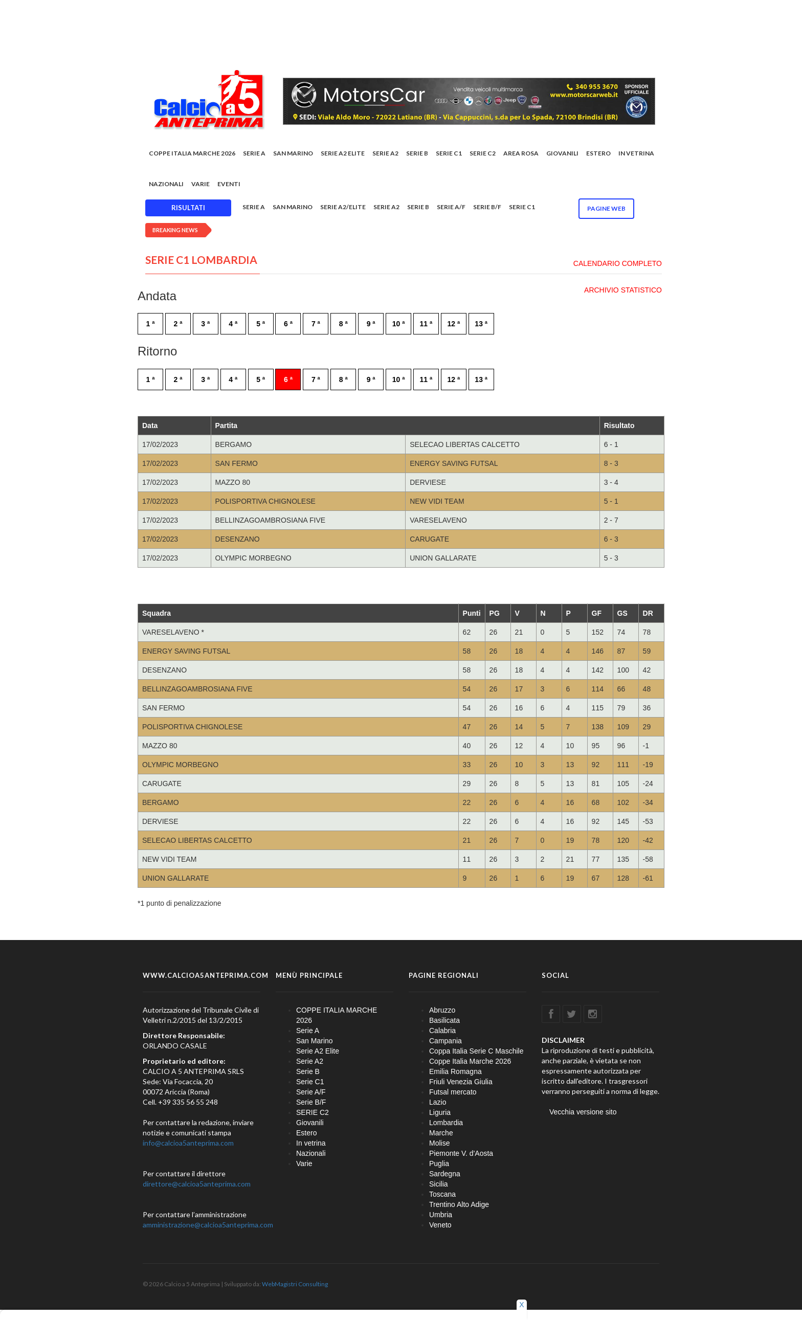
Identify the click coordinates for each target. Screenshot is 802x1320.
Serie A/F (451, 207)
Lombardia (446, 1122)
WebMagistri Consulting (295, 1284)
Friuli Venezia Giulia (461, 1082)
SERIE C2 (483, 153)
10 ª (398, 324)
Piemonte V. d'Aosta (461, 1153)
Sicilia (438, 1184)
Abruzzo (442, 1010)
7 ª (315, 324)
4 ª (233, 324)
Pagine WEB (606, 208)
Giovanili (562, 153)
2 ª (177, 324)
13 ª (481, 324)
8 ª (343, 324)
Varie (200, 184)
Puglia (439, 1163)
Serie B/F (487, 207)
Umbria (440, 1215)
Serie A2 (385, 153)
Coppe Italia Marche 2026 (470, 1061)
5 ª (260, 324)
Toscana (442, 1194)
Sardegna (444, 1174)
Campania (445, 1041)
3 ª (205, 324)
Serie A (254, 153)
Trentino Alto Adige (459, 1204)
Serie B (417, 153)
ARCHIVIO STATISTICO (623, 290)
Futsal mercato (453, 1092)
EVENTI (228, 184)
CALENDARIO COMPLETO (617, 263)
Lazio (437, 1102)
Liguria (440, 1112)
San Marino (293, 153)
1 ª (150, 324)
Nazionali (166, 184)
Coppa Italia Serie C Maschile (476, 1051)
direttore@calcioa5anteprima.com (197, 1183)
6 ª (288, 324)
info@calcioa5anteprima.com (188, 1142)
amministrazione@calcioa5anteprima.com (208, 1224)
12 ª (453, 324)
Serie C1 (449, 153)
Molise (439, 1143)
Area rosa (521, 153)
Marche (441, 1133)
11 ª (426, 324)
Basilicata (444, 1020)
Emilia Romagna (455, 1071)
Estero (598, 153)
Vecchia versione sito (583, 1112)
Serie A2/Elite (343, 207)
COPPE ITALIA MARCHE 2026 (192, 153)
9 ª (371, 324)
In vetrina (636, 153)
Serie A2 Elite (343, 153)
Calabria (442, 1030)
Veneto (440, 1225)
